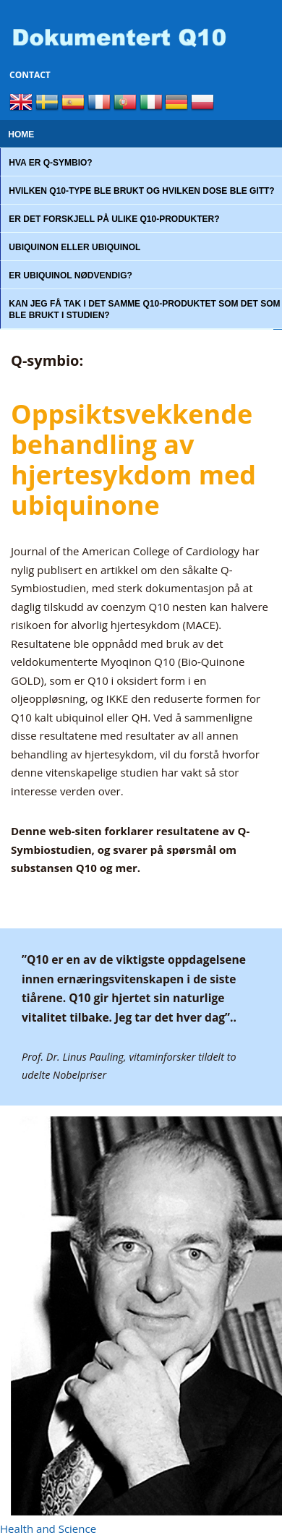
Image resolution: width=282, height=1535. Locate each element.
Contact (30, 75)
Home (21, 134)
